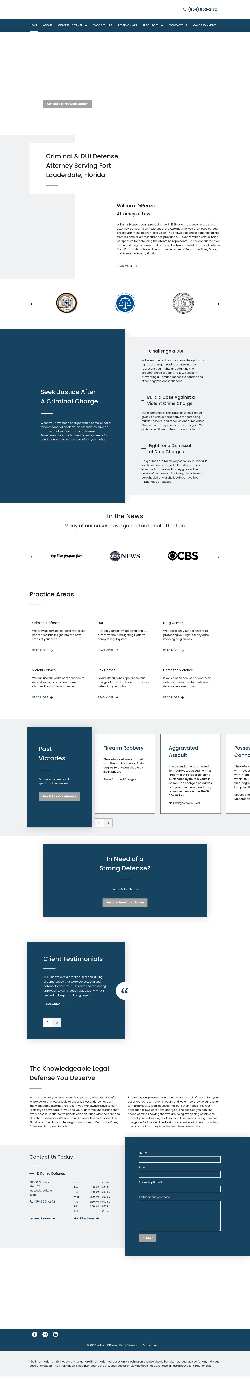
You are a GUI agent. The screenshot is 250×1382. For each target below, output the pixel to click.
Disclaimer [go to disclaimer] (150, 1351)
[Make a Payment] (204, 25)
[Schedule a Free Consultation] (67, 104)
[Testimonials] (127, 25)
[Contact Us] (178, 25)
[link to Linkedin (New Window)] (55, 1340)
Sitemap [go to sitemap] (133, 1351)
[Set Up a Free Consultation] (125, 908)
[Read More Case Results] (59, 802)
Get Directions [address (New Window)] (87, 1224)
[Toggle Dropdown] (86, 25)
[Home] (34, 25)
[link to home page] (51, 9)
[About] (48, 25)
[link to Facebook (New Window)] (34, 1340)
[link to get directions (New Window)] (49, 1194)
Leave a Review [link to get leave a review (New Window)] (42, 1224)
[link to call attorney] (196, 9)
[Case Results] (102, 25)
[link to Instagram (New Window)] (45, 1340)
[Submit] (147, 1244)
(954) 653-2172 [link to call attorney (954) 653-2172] (42, 1207)
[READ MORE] (59, 639)
